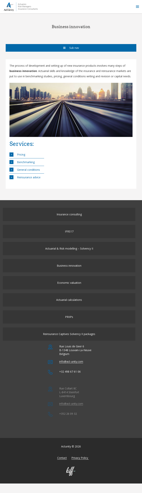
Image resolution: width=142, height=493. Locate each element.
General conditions (28, 169)
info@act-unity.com (71, 370)
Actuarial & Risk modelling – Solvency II (69, 252)
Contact (62, 462)
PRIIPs (69, 321)
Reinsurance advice (29, 177)
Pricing (21, 154)
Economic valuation (69, 287)
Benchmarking (26, 162)
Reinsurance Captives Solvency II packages (69, 338)
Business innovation (69, 270)
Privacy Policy (80, 462)
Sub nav (71, 48)
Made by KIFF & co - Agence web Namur (71, 475)
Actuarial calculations (69, 304)
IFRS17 (69, 235)
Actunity (21, 6)
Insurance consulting (69, 218)
